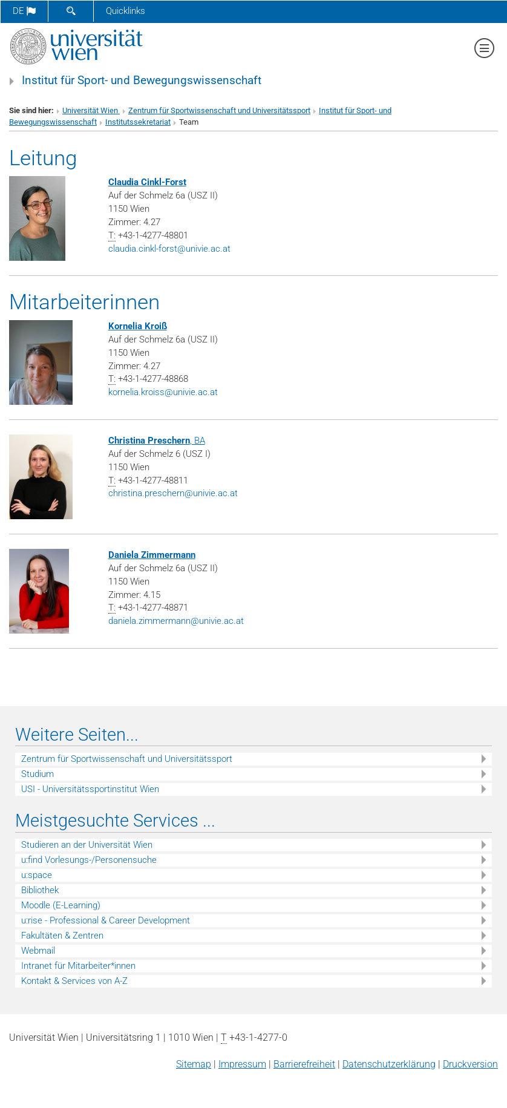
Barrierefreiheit (304, 1064)
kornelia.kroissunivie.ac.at (163, 392)
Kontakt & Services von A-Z (74, 980)
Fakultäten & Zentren (62, 935)
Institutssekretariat (138, 121)
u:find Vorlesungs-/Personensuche (89, 859)
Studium (37, 774)
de (24, 10)
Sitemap (193, 1064)
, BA (156, 440)
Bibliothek (40, 890)
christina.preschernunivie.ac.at (173, 493)
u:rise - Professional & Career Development (105, 920)
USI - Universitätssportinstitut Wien (90, 789)
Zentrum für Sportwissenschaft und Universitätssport (219, 110)
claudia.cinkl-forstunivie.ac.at (169, 248)
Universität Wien (91, 110)
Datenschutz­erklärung (389, 1064)
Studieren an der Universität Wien (86, 844)
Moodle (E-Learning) (60, 905)
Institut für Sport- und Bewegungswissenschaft (141, 80)
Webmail (38, 950)
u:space (36, 875)
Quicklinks (125, 10)
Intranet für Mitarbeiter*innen (78, 965)
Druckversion (470, 1064)
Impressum (242, 1064)
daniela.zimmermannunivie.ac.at (176, 620)
